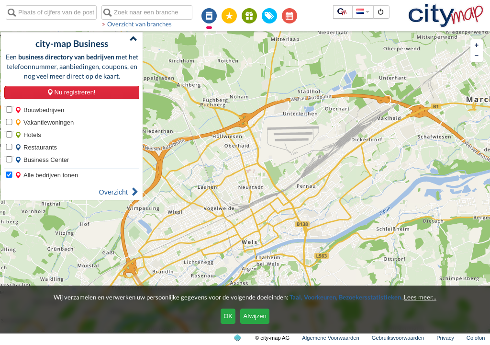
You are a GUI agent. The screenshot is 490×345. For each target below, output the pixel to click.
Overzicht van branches (139, 24)
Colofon (476, 338)
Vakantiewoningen (44, 122)
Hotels (28, 134)
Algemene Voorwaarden (330, 338)
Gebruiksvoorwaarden (398, 338)
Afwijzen (254, 316)
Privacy (445, 338)
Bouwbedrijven (39, 110)
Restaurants (36, 147)
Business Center (42, 159)
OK (228, 316)
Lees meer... (420, 297)
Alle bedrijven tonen (46, 175)
